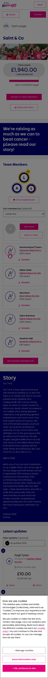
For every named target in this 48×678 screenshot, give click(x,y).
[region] (24, 636)
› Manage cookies (24, 650)
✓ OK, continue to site (24, 668)
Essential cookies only (24, 659)
